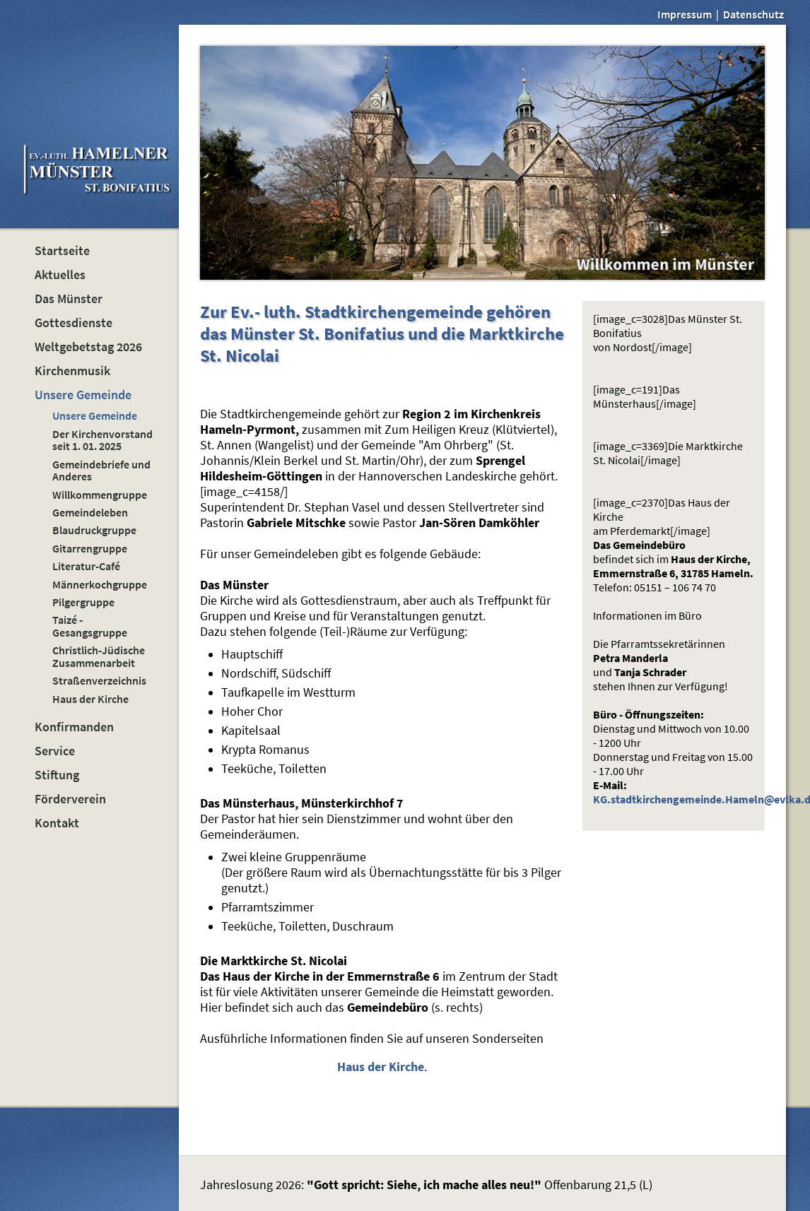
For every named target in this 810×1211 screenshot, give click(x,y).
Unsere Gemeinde (83, 395)
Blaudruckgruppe (94, 530)
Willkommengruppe (99, 495)
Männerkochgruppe (99, 584)
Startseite (62, 251)
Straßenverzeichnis (99, 680)
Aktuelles (60, 275)
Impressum (684, 14)
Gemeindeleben (90, 512)
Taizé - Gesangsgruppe (89, 626)
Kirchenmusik (72, 371)
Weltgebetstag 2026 (88, 347)
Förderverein (70, 799)
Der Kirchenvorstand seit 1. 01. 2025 (102, 440)
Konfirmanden (74, 727)
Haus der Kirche (90, 699)
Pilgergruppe (83, 602)
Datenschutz (753, 14)
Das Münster (68, 299)
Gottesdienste (73, 323)
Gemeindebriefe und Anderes (101, 470)
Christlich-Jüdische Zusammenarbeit (98, 656)
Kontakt (57, 823)
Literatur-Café (86, 566)
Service (55, 751)
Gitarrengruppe (89, 548)
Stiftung (57, 775)
